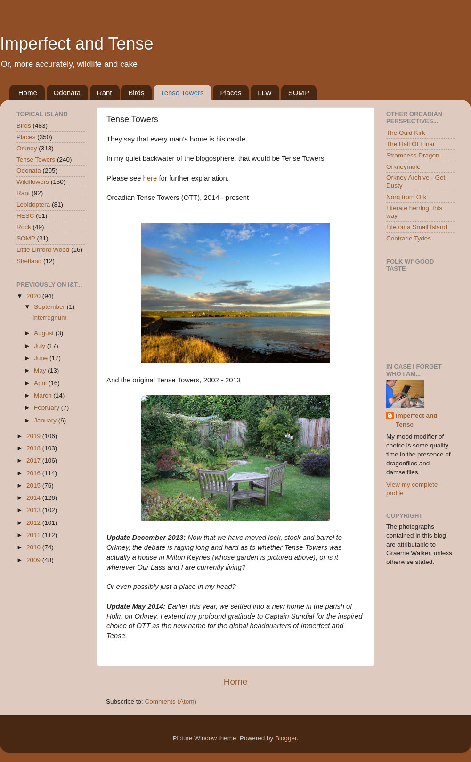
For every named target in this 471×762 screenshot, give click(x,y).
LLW (265, 93)
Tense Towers (182, 93)
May (41, 370)
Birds (136, 93)
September (50, 306)
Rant (104, 93)
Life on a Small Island (416, 227)
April (41, 383)
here (150, 178)
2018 (34, 448)
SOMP (298, 93)
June (41, 358)
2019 (34, 435)
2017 (34, 460)
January (46, 420)
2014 (34, 497)
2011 (34, 534)
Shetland (28, 261)
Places (230, 93)
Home (27, 93)
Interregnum (49, 317)
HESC (25, 215)
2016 (34, 473)
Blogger (286, 738)
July (40, 345)
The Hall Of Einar (410, 144)
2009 (34, 559)
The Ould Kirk (405, 132)
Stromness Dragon (412, 155)
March (43, 395)
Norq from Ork (406, 196)
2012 (34, 522)
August (45, 333)
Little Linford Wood (42, 249)
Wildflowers (32, 181)
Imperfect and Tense (77, 43)
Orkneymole (403, 166)
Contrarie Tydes (408, 238)
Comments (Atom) (171, 701)
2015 (34, 485)
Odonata (67, 93)
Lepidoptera (33, 204)
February (47, 407)
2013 (34, 510)
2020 (34, 295)
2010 (34, 547)
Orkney (26, 148)
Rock (23, 227)
